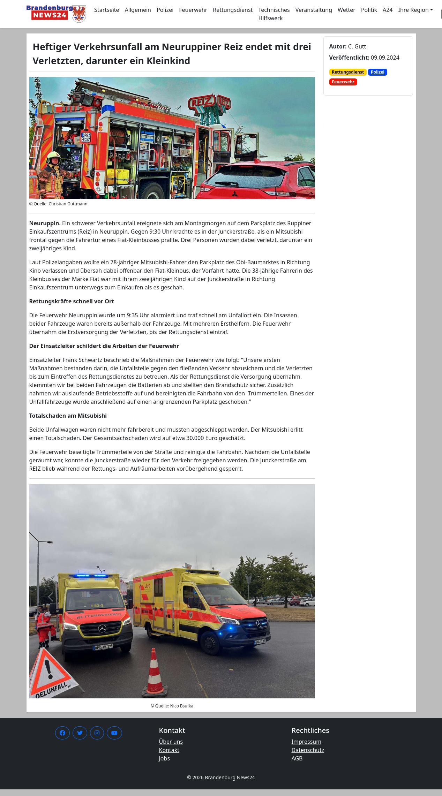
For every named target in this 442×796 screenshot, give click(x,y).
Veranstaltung (313, 10)
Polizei (165, 10)
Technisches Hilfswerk (274, 14)
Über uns (171, 741)
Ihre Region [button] (413, 10)
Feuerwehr (193, 10)
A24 (388, 10)
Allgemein (138, 10)
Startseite (106, 10)
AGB (297, 758)
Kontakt (169, 750)
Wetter (346, 10)
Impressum (307, 741)
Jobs (164, 758)
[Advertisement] (360, 231)
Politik (369, 10)
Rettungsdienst (233, 10)
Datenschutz (308, 750)
